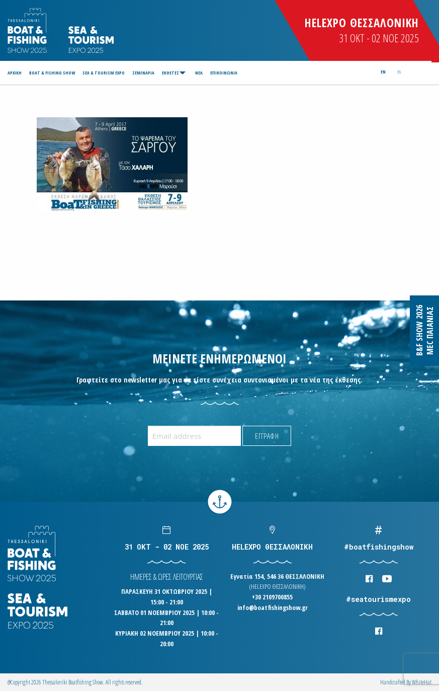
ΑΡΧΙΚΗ (15, 72)
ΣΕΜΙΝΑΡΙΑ (143, 72)
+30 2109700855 (272, 596)
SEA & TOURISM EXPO (103, 72)
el (399, 71)
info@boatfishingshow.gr (272, 607)
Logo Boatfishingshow (28, 30)
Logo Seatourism (91, 39)
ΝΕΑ (199, 72)
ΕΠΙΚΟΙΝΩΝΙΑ (223, 72)
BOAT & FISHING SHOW (52, 72)
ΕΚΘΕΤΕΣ (170, 72)
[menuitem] (16, 73)
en (383, 71)
